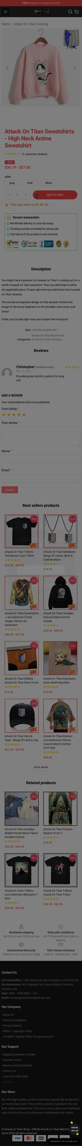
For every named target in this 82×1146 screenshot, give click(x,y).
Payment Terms (12, 1060)
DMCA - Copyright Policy (17, 1031)
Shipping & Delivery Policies (19, 1054)
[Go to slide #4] (71, 115)
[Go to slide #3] (51, 115)
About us (8, 1014)
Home (6, 24)
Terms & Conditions (14, 1020)
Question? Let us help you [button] (63, 1141)
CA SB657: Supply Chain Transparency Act (28, 1036)
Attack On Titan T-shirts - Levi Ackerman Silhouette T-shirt (21, 894)
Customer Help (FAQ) (15, 1076)
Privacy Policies (12, 1025)
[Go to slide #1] (11, 115)
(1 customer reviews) (34, 154)
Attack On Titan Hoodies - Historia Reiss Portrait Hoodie (58, 617)
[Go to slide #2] (31, 115)
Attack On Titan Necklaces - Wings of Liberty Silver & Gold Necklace (60, 555)
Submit (9, 489)
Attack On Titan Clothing (31, 24)
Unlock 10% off (74, 1129)
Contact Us (9, 1070)
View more (41, 767)
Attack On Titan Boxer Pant (47, 335)
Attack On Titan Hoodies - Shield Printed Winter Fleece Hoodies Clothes (21, 833)
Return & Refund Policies (17, 1065)
